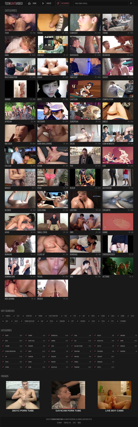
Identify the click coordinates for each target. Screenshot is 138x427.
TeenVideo (14, 3)
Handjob (34, 356)
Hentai (34, 362)
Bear (11, 341)
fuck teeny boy (51, 316)
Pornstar (80, 367)
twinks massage (27, 321)
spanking (121, 321)
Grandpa (34, 346)
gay (39, 321)
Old (80, 341)
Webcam (126, 346)
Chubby (11, 346)
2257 (74, 422)
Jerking (57, 341)
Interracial (57, 335)
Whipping (126, 351)
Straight (103, 356)
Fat (11, 356)
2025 (91, 321)
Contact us (67, 422)
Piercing (80, 356)
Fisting (11, 367)
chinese (5, 316)
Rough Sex (103, 341)
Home (31, 3)
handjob (60, 321)
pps (110, 321)
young (38, 316)
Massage (57, 356)
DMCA (79, 422)
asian (101, 316)
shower (80, 321)
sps (63, 316)
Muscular (57, 367)
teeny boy (26, 316)
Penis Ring (80, 351)
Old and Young (80, 346)
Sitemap (59, 422)
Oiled (80, 335)
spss (49, 321)
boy (4, 321)
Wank (126, 341)
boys (91, 316)
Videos (46, 3)
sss (15, 316)
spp (70, 321)
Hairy (34, 351)
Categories (62, 3)
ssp (81, 316)
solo (110, 316)
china (120, 316)
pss (72, 316)
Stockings (103, 351)
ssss (130, 316)
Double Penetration (11, 351)
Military (57, 362)
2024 (14, 321)
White (11, 335)
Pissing (80, 362)
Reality (103, 335)
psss (101, 321)
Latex (57, 346)
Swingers (103, 362)
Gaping (34, 335)
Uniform (126, 335)
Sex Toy (103, 346)
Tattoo (103, 367)
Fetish (11, 362)
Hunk (34, 367)
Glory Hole (34, 341)
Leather (57, 351)
